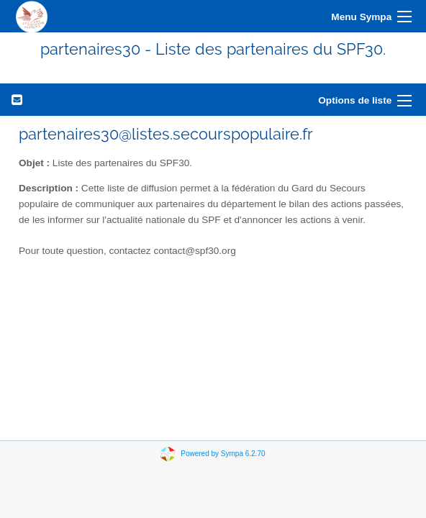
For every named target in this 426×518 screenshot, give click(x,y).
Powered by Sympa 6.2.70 (223, 454)
